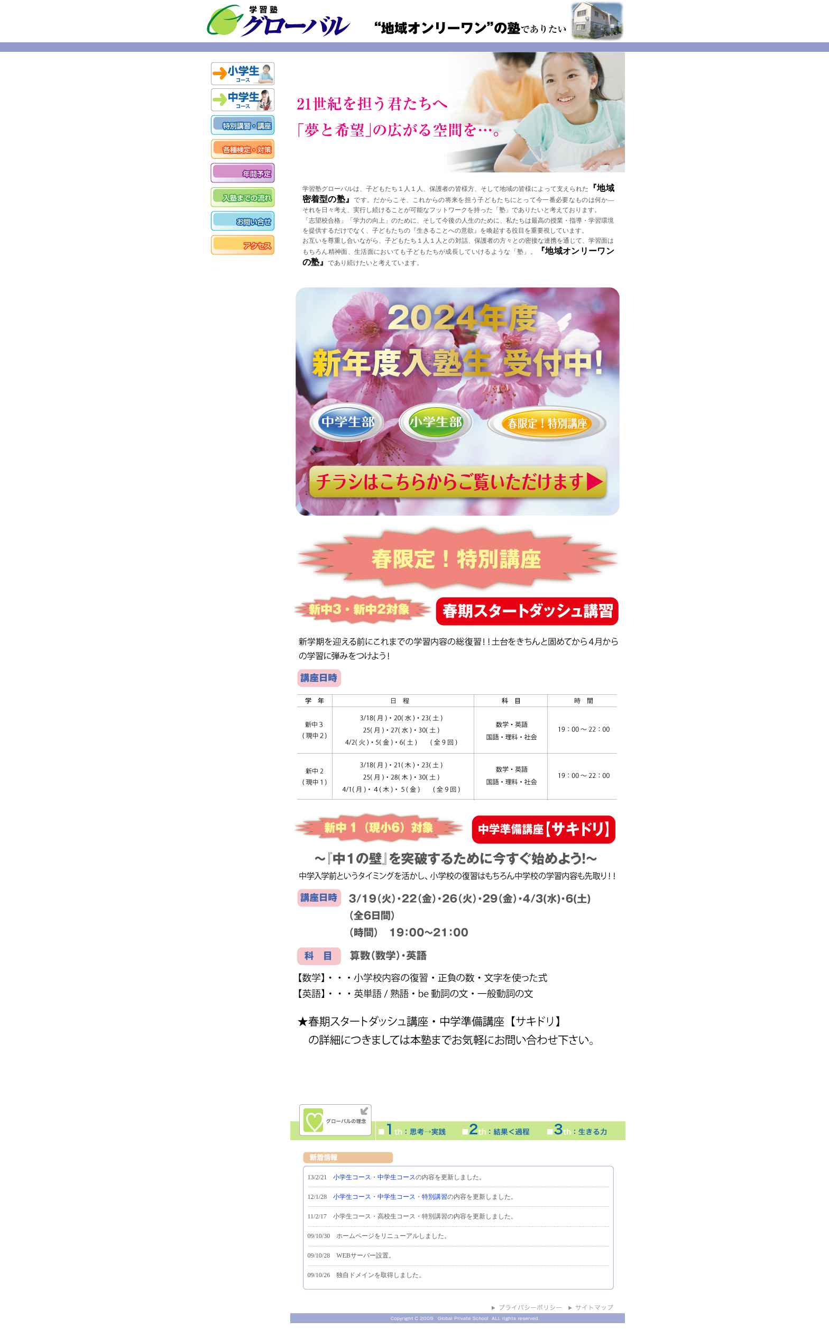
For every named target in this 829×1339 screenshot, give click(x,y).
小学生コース (352, 1177)
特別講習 (434, 1196)
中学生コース (396, 1177)
